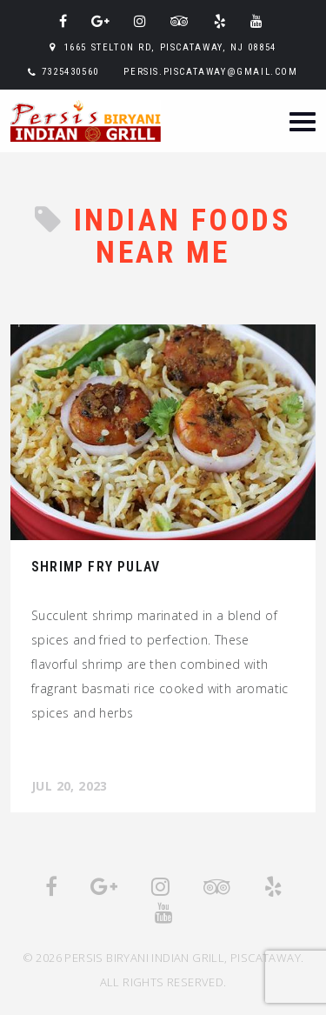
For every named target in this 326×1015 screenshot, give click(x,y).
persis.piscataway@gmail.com (210, 71)
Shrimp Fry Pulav (95, 566)
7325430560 (70, 71)
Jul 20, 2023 (69, 786)
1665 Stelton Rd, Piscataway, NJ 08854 (170, 47)
